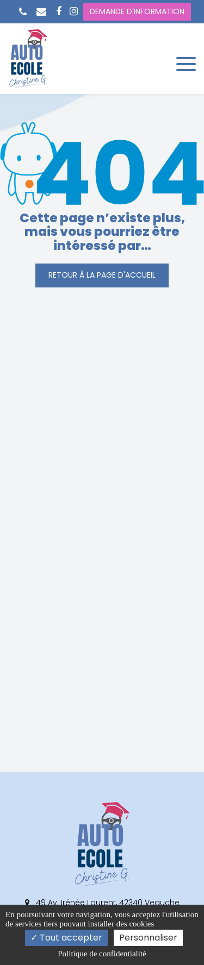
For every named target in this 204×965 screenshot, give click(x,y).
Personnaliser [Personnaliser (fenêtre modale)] (148, 937)
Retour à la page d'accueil (102, 275)
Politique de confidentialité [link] (102, 953)
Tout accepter (66, 937)
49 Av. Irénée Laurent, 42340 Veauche (102, 902)
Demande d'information (137, 11)
